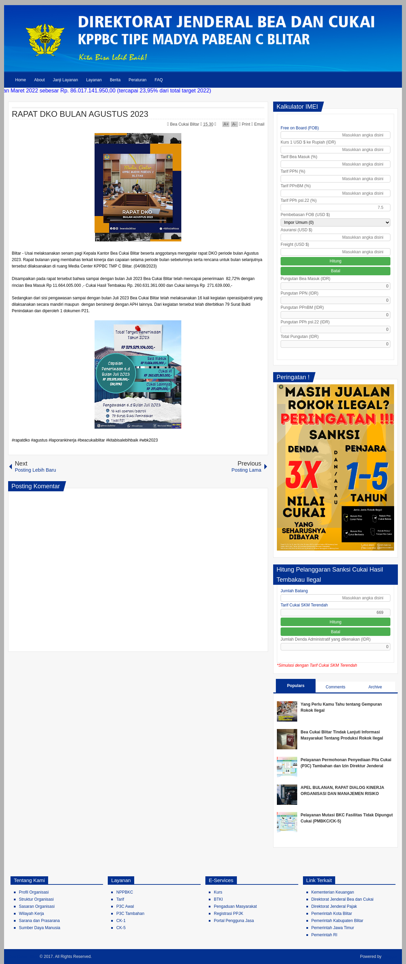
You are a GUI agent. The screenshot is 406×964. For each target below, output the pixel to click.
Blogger (390, 956)
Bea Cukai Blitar (185, 124)
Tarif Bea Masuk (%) (299, 156)
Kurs (218, 892)
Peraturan (138, 80)
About (39, 80)
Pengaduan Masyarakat (235, 906)
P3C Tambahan (130, 913)
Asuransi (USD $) (296, 230)
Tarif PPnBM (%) (296, 186)
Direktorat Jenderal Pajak (334, 906)
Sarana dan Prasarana (39, 920)
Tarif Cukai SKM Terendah (304, 605)
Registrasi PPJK (228, 913)
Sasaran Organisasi (37, 906)
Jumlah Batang (294, 590)
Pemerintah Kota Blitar (331, 913)
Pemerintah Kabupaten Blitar (337, 920)
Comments (335, 687)
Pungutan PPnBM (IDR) (302, 307)
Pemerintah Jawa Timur (332, 927)
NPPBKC (124, 892)
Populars (295, 685)
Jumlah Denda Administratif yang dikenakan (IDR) (325, 639)
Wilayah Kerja (31, 913)
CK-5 (120, 927)
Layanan (94, 80)
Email (257, 124)
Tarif (120, 899)
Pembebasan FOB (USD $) (305, 214)
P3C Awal (125, 906)
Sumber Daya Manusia (39, 927)
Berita (115, 80)
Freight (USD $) (295, 244)
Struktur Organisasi (36, 899)
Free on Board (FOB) (300, 128)
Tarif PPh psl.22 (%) (299, 200)
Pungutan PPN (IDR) (299, 293)
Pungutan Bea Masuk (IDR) (305, 278)
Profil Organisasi (34, 892)
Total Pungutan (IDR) (300, 336)
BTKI (218, 899)
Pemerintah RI (324, 935)
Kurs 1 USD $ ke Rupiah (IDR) (308, 142)
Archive (375, 687)
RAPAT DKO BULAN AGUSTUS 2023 (80, 114)
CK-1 (120, 920)
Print (244, 124)
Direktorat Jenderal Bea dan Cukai (342, 899)
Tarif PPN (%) (293, 171)
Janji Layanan (65, 80)
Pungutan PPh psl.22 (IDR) (305, 322)
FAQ (159, 80)
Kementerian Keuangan (332, 892)
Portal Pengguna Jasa (234, 920)
